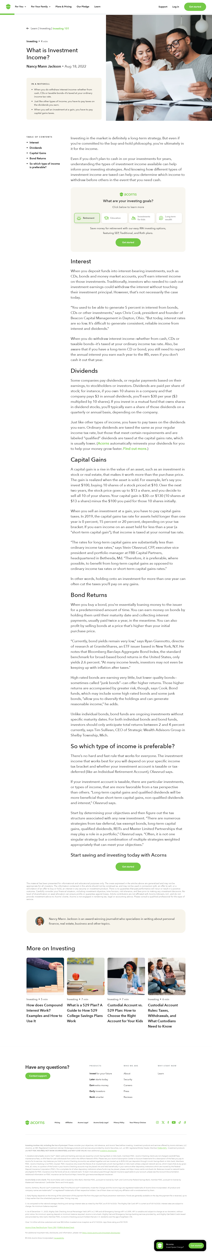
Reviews (128, 1097)
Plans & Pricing (64, 9)
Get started (195, 6)
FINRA (160, 1148)
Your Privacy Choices (138, 1123)
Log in (175, 8)
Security (128, 1079)
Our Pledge (83, 9)
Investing (31, 41)
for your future (101, 1073)
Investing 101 (61, 28)
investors (97, 1091)
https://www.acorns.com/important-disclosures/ (101, 1233)
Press (126, 1091)
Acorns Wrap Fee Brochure (36, 1227)
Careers (128, 1085)
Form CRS (52, 1227)
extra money (99, 1085)
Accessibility (59, 1238)
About (127, 1073)
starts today (99, 1079)
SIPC (165, 1148)
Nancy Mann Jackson (43, 66)
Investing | (46, 28)
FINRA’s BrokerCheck (65, 1227)
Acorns (103, 443)
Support (163, 8)
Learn (97, 9)
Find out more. (135, 448)
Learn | (35, 28)
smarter (97, 1097)
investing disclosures (108, 1151)
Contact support (38, 1075)
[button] (185, 1122)
